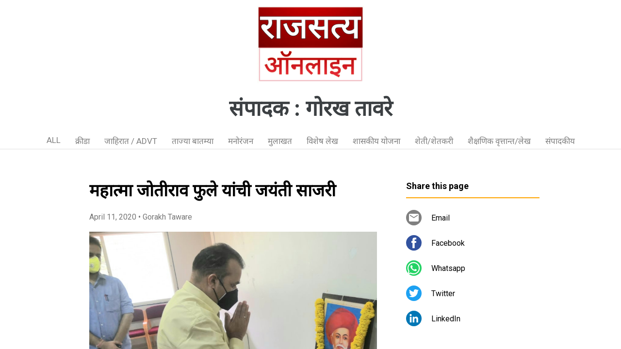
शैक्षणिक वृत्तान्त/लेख (499, 141)
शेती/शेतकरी (434, 141)
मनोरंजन (240, 141)
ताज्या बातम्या (192, 141)
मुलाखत (280, 141)
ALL (54, 140)
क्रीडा (82, 141)
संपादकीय (560, 141)
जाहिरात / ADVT (130, 141)
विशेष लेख (322, 141)
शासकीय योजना (376, 141)
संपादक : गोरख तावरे (310, 108)
